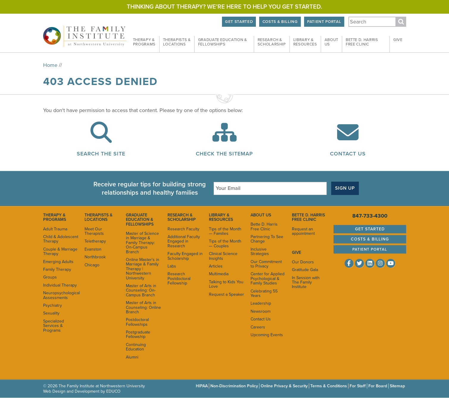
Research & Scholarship (182, 217)
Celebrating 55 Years (264, 293)
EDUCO (113, 391)
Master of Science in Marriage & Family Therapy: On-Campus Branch (142, 242)
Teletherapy (95, 241)
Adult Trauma (55, 229)
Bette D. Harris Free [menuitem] (362, 42)
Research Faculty (183, 229)
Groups (50, 277)
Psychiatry (52, 305)
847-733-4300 (369, 216)
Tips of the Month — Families (225, 231)
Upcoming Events (267, 334)
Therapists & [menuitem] (177, 42)
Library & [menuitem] (305, 42)
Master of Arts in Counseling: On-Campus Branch (141, 290)
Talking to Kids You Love (226, 284)
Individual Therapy (60, 285)
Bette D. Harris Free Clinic (264, 226)
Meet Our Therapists (94, 231)
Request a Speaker (226, 294)
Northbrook (95, 256)
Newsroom (260, 311)
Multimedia (219, 273)
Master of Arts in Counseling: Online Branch (143, 307)
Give (296, 252)
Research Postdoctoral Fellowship (179, 278)
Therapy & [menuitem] (144, 42)
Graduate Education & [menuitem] (222, 42)
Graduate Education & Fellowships (140, 220)
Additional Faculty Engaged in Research (184, 241)
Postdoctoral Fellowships (137, 322)
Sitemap (397, 385)
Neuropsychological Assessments (61, 295)
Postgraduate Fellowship (138, 334)
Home (50, 65)
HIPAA (202, 385)
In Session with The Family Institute (306, 282)
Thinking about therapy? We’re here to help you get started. (224, 6)
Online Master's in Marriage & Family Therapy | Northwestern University (142, 269)
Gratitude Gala (305, 269)
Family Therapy (57, 269)
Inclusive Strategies (260, 251)
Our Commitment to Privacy (266, 264)
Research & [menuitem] (272, 42)
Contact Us (348, 153)
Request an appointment (303, 231)
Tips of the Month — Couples (225, 243)
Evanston (93, 249)
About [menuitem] (331, 42)
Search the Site (101, 153)
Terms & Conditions (328, 385)
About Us (261, 215)
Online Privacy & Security (284, 385)
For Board (377, 385)
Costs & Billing (280, 21)
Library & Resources (221, 217)
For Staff (358, 385)
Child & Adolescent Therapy (60, 239)
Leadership (261, 303)
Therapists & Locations (98, 217)
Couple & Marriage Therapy (60, 251)
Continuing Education (136, 347)
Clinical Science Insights (223, 256)
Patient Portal (324, 21)
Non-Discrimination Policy (234, 385)
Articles (216, 266)
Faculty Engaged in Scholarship (185, 256)
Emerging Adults (58, 261)
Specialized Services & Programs (53, 326)
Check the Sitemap (224, 153)
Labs (172, 266)
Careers (258, 327)
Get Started (239, 21)
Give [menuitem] (398, 39)
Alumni (132, 357)
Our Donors (303, 262)
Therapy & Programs (54, 217)
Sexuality (51, 313)
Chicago (92, 265)
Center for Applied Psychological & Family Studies (267, 278)
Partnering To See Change (267, 239)
